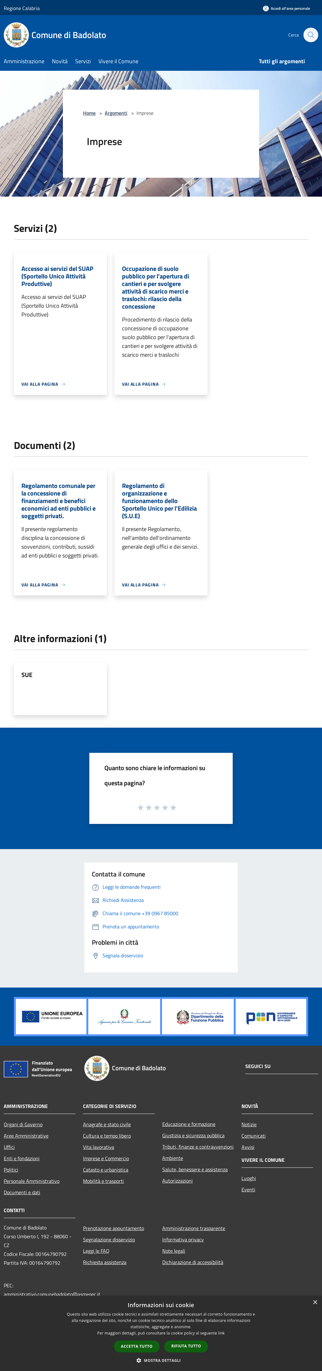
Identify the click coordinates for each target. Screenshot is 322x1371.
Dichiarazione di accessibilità (192, 1262)
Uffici (9, 1147)
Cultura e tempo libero (107, 1135)
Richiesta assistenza (104, 1262)
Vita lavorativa (98, 1147)
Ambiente (172, 1158)
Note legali (173, 1251)
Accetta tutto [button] (137, 1346)
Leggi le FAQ (96, 1251)
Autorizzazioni (177, 1180)
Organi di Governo (23, 1124)
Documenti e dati (22, 1192)
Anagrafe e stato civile (107, 1124)
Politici (11, 1169)
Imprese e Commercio (106, 1158)
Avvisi (248, 1147)
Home (89, 113)
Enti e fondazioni (22, 1158)
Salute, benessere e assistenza (195, 1169)
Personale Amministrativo (31, 1181)
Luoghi (249, 1178)
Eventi (248, 1189)
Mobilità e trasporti (103, 1181)
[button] (161, 1360)
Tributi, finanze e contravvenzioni (198, 1146)
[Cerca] (310, 34)
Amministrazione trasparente (193, 1228)
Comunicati (254, 1135)
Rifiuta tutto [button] (186, 1346)
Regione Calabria (22, 8)
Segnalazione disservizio (109, 1239)
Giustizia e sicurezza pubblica (193, 1135)
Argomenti (116, 113)
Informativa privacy (183, 1239)
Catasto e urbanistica (105, 1169)
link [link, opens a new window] (221, 1333)
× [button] (315, 1302)
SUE (26, 675)
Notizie (249, 1124)
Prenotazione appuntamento (113, 1228)
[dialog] (161, 1333)
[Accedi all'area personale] (286, 8)
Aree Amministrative (26, 1135)
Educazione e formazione (188, 1124)
